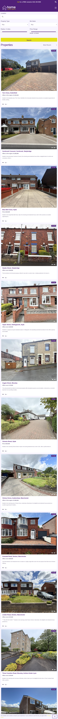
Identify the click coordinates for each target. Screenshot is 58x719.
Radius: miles (5, 29)
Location (3, 13)
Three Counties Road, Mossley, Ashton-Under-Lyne (19, 673)
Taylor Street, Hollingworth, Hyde (13, 324)
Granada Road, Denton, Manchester (14, 556)
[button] (55, 2)
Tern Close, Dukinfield (9, 93)
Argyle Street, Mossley (9, 383)
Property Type (5, 21)
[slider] (1, 32)
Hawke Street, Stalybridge (11, 268)
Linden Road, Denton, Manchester (13, 615)
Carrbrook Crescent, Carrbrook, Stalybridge (16, 151)
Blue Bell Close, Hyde (9, 209)
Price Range (34, 29)
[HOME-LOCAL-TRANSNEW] (9, 7)
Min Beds (33, 21)
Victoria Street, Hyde (9, 441)
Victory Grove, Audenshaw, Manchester (15, 498)
